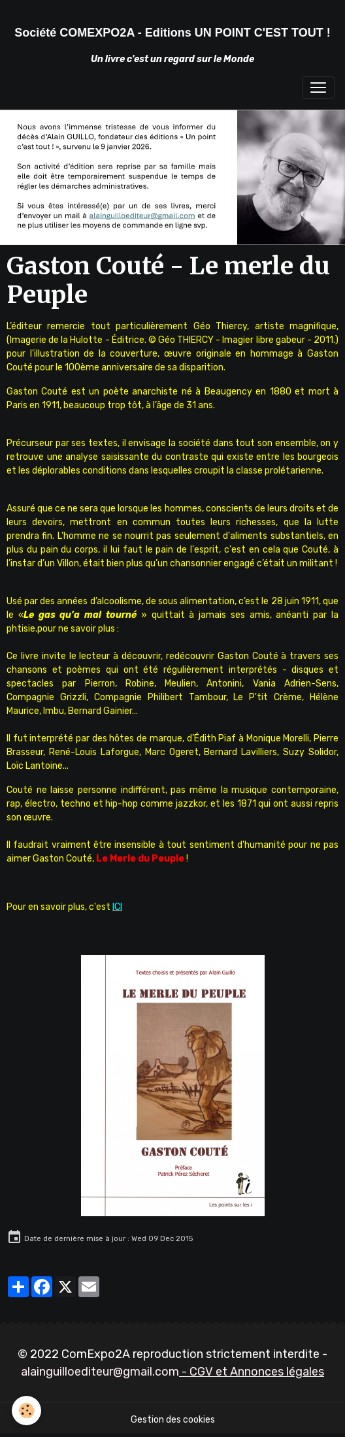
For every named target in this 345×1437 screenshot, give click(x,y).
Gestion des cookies (173, 1419)
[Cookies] (26, 1410)
